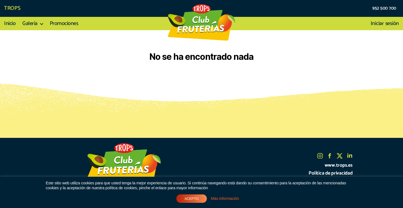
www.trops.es (339, 165)
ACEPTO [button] (191, 199)
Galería (30, 23)
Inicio (10, 23)
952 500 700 (384, 8)
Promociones (64, 23)
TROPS (12, 8)
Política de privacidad (330, 173)
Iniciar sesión (385, 24)
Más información (225, 198)
